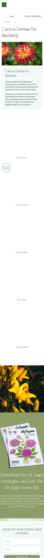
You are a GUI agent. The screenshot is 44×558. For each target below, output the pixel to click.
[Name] (21, 541)
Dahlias (8, 22)
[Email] (21, 549)
